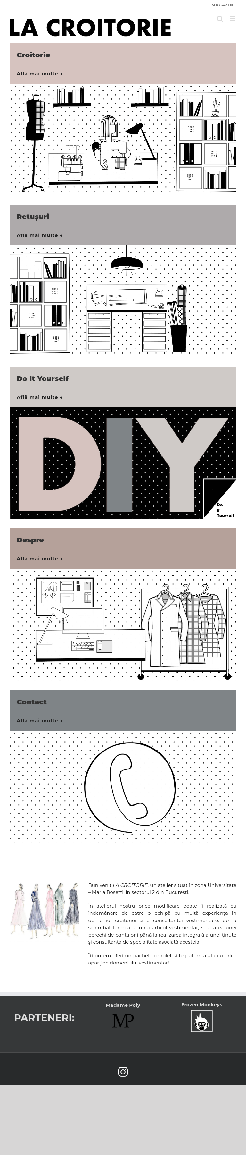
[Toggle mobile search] (220, 18)
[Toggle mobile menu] (233, 18)
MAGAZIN (222, 5)
